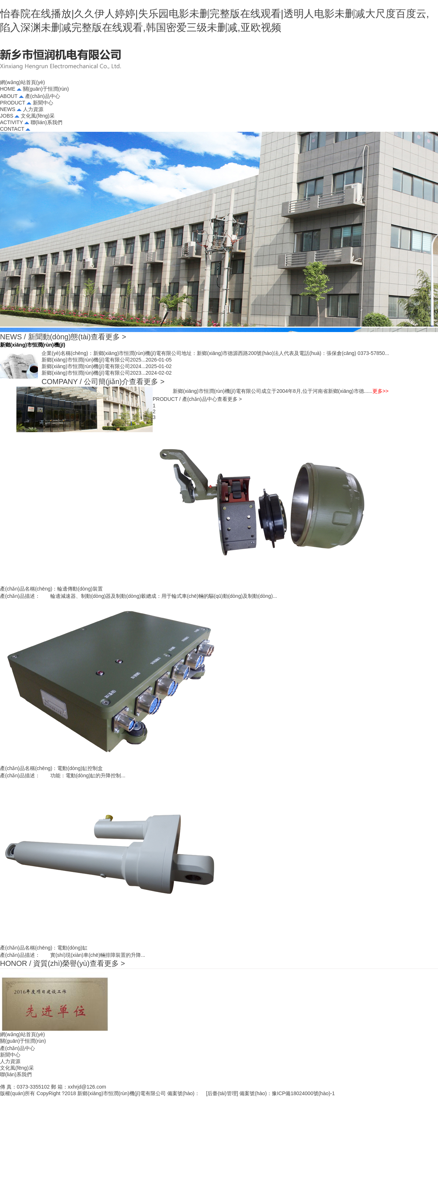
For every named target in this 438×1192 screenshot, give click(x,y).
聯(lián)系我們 (16, 1074)
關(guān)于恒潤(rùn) (23, 1041)
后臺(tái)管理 (221, 1093)
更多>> (380, 391)
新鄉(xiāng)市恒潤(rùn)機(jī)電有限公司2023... (107, 373)
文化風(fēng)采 (17, 1068)
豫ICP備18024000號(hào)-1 (303, 1093)
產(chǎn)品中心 (17, 1048)
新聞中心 (10, 1055)
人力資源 (10, 1061)
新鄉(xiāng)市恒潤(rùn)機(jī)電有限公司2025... (107, 360)
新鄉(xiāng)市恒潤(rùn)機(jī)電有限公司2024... (107, 366)
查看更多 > (108, 337)
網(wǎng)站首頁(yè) (22, 1034)
